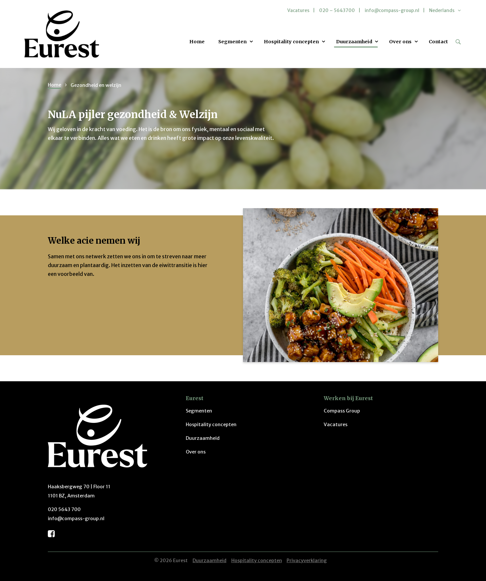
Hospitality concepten (291, 42)
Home (197, 42)
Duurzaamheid (354, 42)
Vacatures (298, 10)
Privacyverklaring (307, 560)
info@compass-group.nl (392, 10)
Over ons (400, 42)
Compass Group (342, 411)
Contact (438, 42)
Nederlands (441, 10)
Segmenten (232, 42)
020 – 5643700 (337, 10)
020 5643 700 (64, 509)
